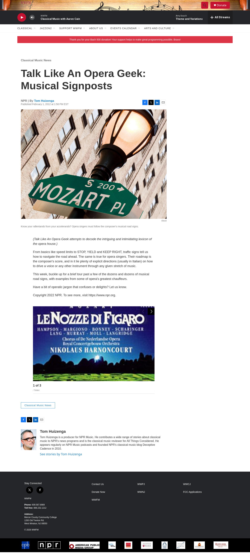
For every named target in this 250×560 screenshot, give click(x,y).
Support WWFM (70, 36)
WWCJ (187, 492)
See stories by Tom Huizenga (61, 462)
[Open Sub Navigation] (35, 36)
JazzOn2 (46, 36)
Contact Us (98, 492)
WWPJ (141, 492)
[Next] (151, 394)
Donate (223, 9)
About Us (96, 36)
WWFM (27, 506)
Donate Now (98, 500)
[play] (21, 25)
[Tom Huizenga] (28, 447)
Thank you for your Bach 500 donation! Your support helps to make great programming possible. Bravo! (125, 47)
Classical (24, 36)
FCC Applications (192, 500)
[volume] (32, 25)
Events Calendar (123, 36)
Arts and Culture (157, 36)
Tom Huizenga (44, 108)
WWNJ (141, 500)
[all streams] (220, 25)
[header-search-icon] (206, 9)
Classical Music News (36, 68)
